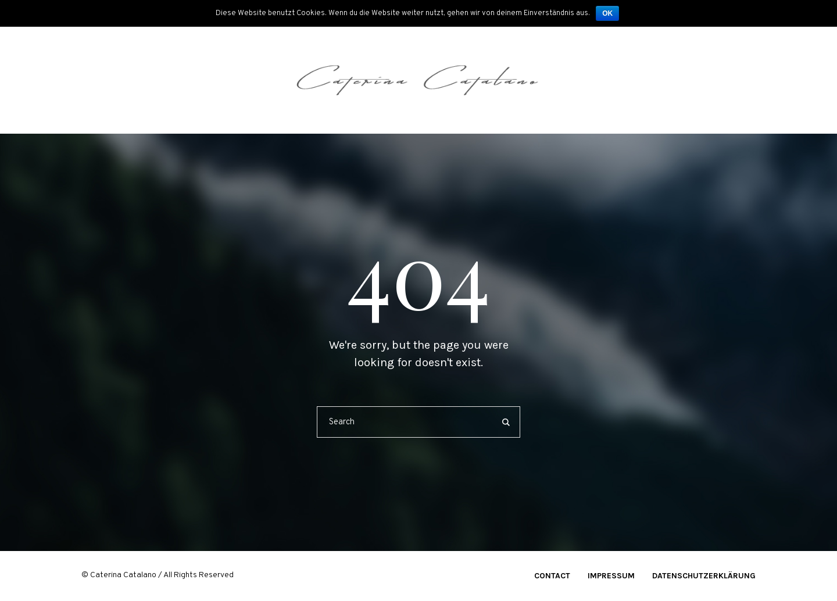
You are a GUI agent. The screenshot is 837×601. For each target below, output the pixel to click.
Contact (552, 576)
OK (607, 13)
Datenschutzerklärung (704, 576)
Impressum (611, 576)
